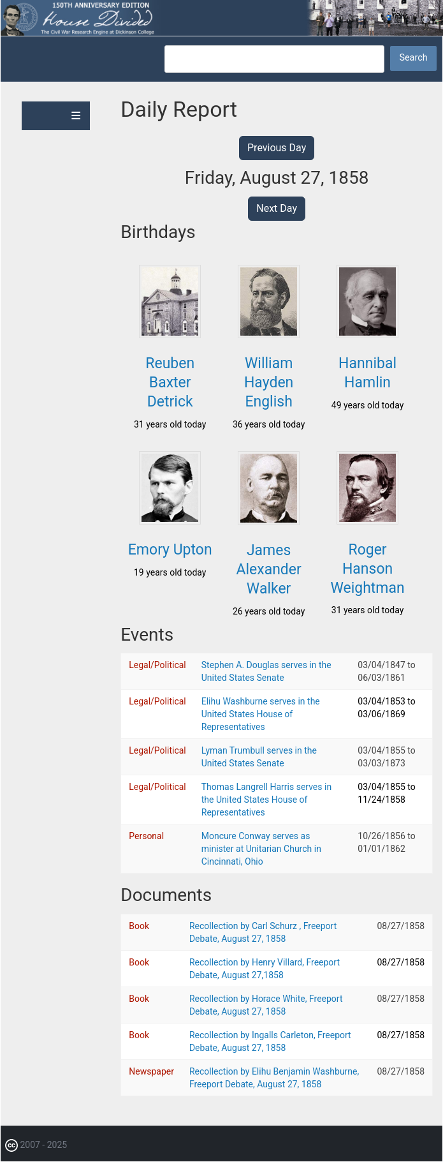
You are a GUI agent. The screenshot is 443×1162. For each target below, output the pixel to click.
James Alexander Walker (268, 569)
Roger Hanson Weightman (367, 569)
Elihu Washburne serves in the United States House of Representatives (260, 714)
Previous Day (276, 148)
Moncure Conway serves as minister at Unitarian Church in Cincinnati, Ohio (261, 849)
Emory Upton (170, 549)
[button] (170, 334)
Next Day (276, 208)
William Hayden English (268, 382)
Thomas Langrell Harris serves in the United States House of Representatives (266, 799)
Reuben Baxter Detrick (169, 382)
